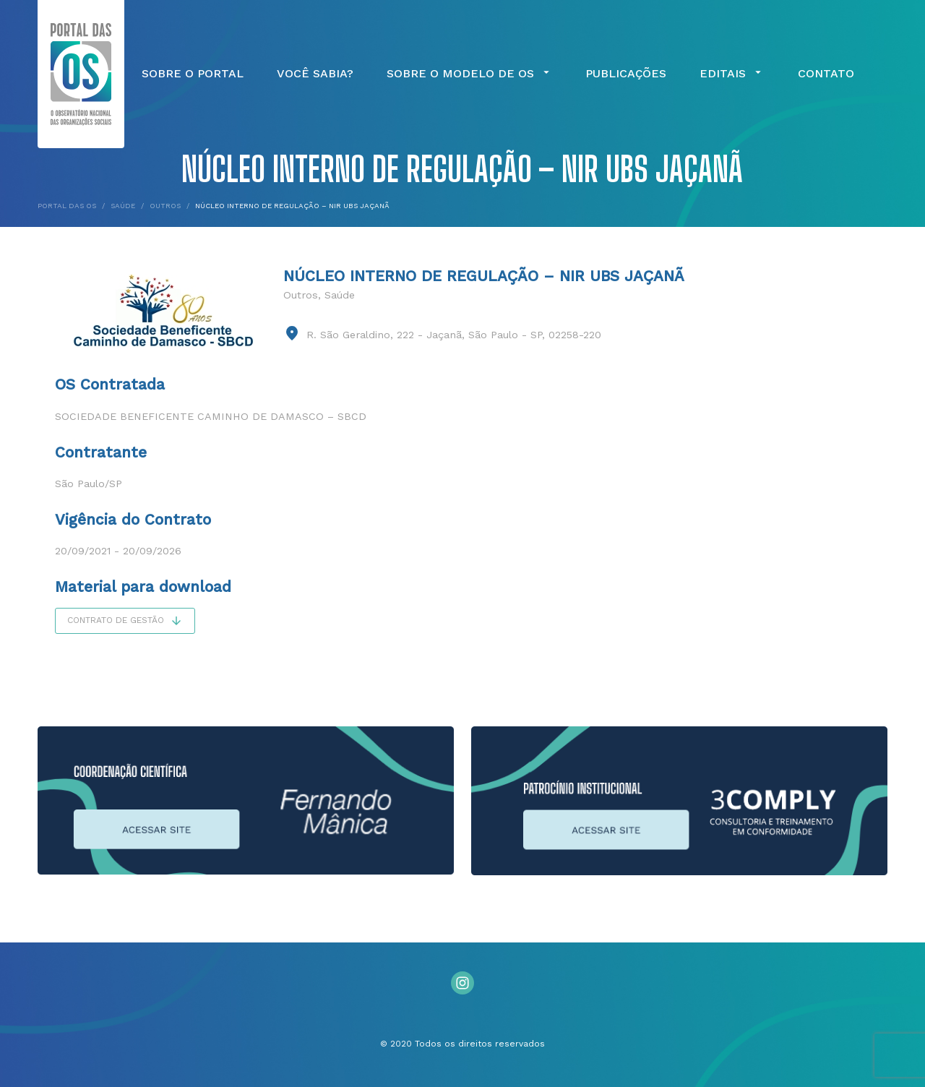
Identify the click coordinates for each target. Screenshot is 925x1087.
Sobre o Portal (193, 73)
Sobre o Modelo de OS (470, 74)
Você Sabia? (315, 73)
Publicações (625, 73)
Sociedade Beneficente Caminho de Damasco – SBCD (210, 416)
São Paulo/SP (88, 483)
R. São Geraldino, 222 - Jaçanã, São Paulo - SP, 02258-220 (453, 334)
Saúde (339, 295)
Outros (300, 295)
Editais (732, 74)
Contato (826, 73)
